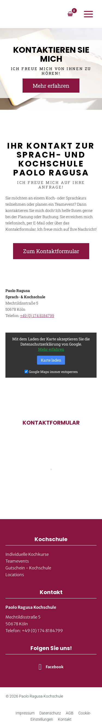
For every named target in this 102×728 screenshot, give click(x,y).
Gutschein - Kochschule (28, 567)
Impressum (25, 713)
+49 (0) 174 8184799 (37, 315)
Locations (14, 574)
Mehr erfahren (51, 349)
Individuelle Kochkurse (27, 554)
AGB (69, 713)
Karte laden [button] (51, 360)
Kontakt (65, 719)
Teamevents (17, 561)
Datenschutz (50, 713)
